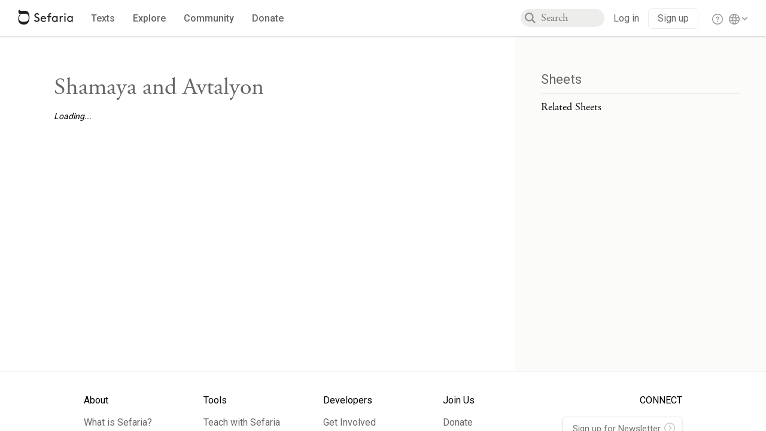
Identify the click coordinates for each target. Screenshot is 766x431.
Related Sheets (571, 107)
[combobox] (572, 18)
